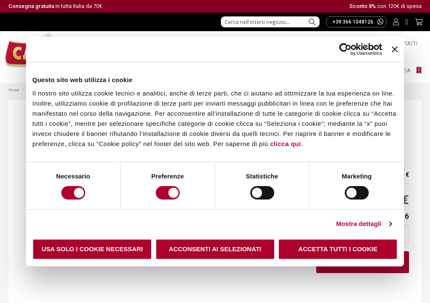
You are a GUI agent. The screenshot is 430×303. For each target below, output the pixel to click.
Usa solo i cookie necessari (92, 248)
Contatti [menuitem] (406, 43)
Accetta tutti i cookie (337, 248)
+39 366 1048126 (358, 21)
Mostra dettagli (358, 223)
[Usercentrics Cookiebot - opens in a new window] (345, 49)
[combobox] (270, 21)
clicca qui (285, 143)
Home (14, 90)
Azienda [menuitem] (400, 70)
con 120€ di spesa (385, 6)
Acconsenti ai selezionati (215, 248)
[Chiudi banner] (395, 49)
